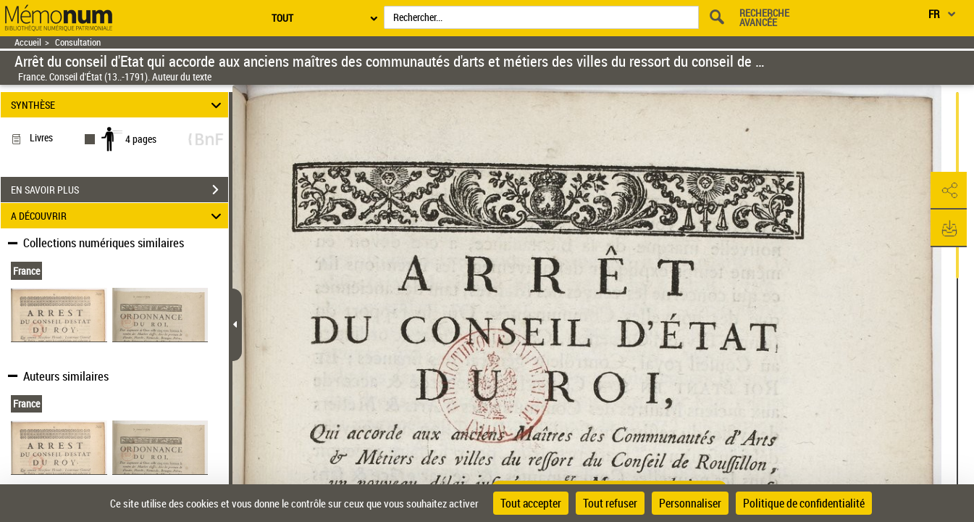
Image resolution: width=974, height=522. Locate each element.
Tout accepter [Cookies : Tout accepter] (530, 503)
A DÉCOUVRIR (118, 215)
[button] (949, 191)
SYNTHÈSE (118, 104)
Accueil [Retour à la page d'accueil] (27, 42)
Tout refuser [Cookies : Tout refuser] (610, 503)
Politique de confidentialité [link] (804, 503)
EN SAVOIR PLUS (119, 190)
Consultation (78, 42)
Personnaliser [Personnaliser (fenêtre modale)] (690, 503)
